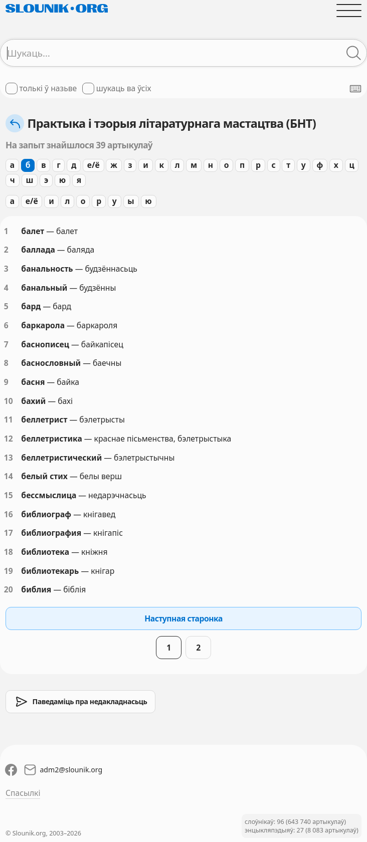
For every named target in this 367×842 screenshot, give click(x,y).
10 (8, 400)
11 (8, 419)
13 (8, 457)
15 (8, 495)
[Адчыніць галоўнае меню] (349, 10)
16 (8, 514)
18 (8, 551)
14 (8, 476)
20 (8, 589)
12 (8, 438)
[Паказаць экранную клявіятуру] (355, 89)
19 (8, 570)
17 (8, 532)
